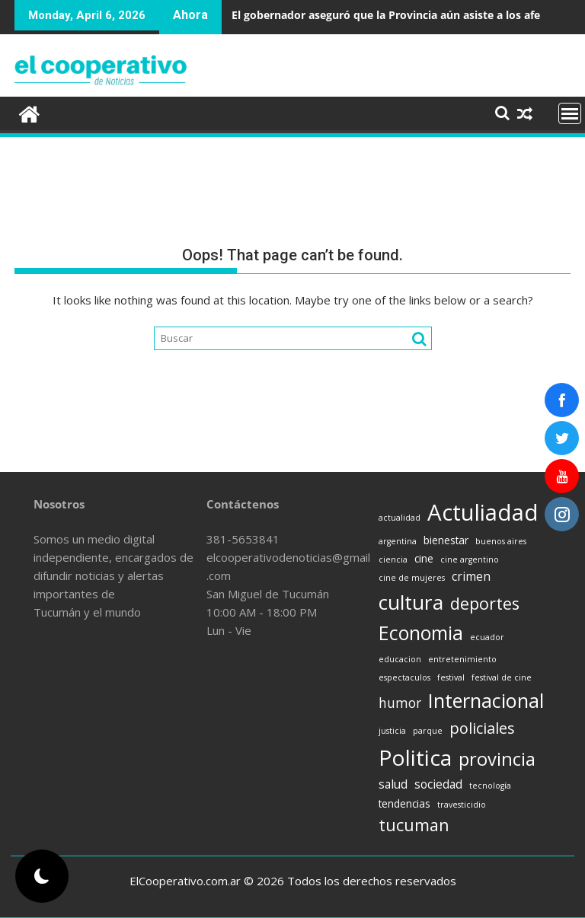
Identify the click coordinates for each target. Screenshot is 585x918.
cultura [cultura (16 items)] (411, 602)
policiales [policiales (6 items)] (482, 728)
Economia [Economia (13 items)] (421, 632)
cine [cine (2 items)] (423, 558)
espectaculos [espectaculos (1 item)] (404, 677)
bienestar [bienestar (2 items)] (446, 540)
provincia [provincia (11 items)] (497, 759)
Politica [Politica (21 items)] (415, 757)
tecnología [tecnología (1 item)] (490, 785)
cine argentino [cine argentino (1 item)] (469, 559)
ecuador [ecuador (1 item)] (487, 637)
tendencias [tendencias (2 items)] (404, 803)
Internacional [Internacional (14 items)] (486, 700)
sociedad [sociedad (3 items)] (438, 784)
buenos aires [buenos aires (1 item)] (500, 541)
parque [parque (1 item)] (428, 730)
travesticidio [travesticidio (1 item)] (461, 804)
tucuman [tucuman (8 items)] (414, 825)
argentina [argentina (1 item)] (398, 541)
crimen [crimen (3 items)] (471, 576)
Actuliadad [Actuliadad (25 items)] (483, 512)
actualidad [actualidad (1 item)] (399, 517)
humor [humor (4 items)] (400, 702)
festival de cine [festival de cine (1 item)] (502, 677)
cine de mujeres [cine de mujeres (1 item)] (412, 577)
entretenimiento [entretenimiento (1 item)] (462, 659)
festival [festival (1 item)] (451, 677)
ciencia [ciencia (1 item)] (393, 559)
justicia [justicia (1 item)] (392, 730)
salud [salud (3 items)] (393, 784)
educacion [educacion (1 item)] (400, 659)
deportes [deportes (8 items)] (484, 603)
